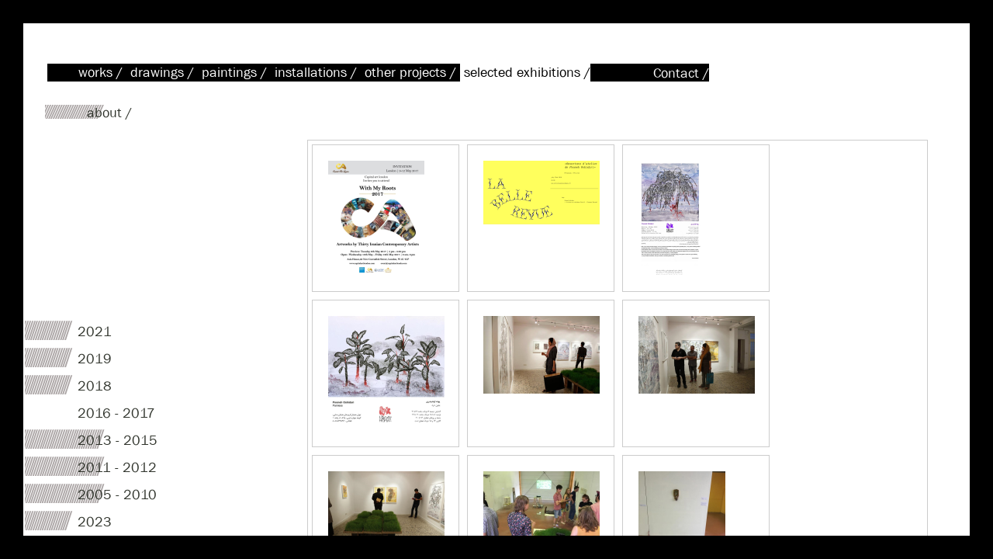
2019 (95, 359)
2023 (95, 522)
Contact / (681, 73)
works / (102, 73)
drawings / (164, 73)
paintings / (236, 73)
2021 (95, 332)
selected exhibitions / (527, 73)
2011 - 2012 (117, 468)
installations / (318, 73)
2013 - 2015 (117, 441)
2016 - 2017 (116, 413)
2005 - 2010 (117, 495)
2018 (95, 386)
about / (109, 113)
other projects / (412, 73)
